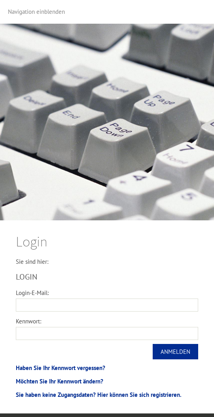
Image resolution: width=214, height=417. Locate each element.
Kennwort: (28, 321)
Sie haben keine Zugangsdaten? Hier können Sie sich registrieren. (99, 394)
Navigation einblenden (36, 11)
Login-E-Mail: (32, 293)
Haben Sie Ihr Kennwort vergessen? (60, 368)
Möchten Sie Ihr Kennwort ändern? (59, 381)
